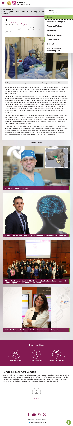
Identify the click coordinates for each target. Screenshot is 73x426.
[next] (64, 355)
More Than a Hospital (57, 21)
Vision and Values (55, 26)
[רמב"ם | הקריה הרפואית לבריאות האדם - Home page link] (21, 3)
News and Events (55, 39)
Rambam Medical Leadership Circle (55, 49)
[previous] (9, 355)
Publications (53, 44)
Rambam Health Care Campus (14, 23)
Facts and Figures (55, 35)
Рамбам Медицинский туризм (36, 419)
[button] (59, 12)
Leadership (52, 30)
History (51, 17)
